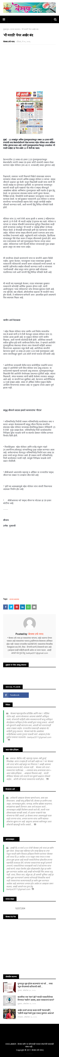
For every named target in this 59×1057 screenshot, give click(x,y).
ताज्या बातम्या (15, 29)
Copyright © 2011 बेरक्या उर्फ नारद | (30, 1050)
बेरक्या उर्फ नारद (8, 42)
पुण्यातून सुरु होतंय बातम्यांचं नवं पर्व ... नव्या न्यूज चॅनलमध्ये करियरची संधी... (35, 985)
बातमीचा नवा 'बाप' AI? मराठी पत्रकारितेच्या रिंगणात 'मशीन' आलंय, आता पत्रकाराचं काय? (36, 998)
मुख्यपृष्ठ (6, 29)
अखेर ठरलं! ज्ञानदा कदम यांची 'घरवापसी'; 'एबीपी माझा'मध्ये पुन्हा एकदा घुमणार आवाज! (36, 1012)
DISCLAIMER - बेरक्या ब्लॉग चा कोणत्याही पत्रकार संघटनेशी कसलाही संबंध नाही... (30, 1045)
